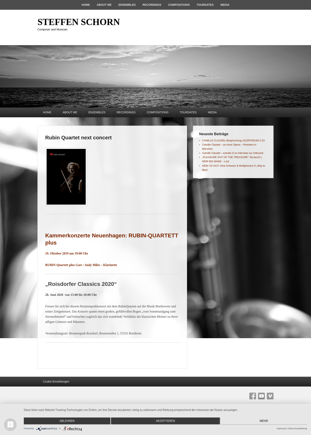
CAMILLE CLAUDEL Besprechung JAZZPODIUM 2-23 (233, 140)
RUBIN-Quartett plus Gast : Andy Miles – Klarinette (81, 265)
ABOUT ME (104, 4)
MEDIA (225, 4)
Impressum (282, 428)
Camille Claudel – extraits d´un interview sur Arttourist (232, 152)
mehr (265, 421)
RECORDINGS (152, 4)
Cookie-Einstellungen (56, 381)
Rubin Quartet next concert (78, 138)
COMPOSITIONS (179, 4)
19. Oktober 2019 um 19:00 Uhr (66, 253)
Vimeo (270, 396)
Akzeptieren (165, 421)
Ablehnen (66, 421)
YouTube (261, 396)
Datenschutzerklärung (297, 428)
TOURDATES (205, 4)
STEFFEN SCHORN (78, 22)
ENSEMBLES (127, 4)
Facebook (252, 396)
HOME (86, 4)
